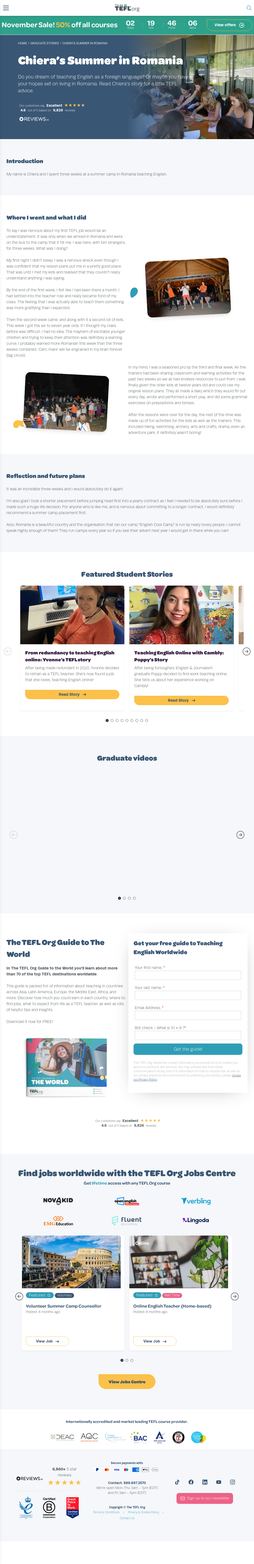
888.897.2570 (135, 1483)
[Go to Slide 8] (141, 721)
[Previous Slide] (7, 653)
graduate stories (44, 43)
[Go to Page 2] (126, 1361)
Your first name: (150, 968)
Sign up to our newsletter (204, 1498)
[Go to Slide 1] (107, 721)
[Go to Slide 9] (146, 721)
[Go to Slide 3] (117, 721)
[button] (6, 8)
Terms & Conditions (106, 1512)
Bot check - (160, 1028)
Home (22, 43)
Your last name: (150, 988)
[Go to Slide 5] (126, 721)
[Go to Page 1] (121, 1361)
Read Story (72, 694)
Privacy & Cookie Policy (143, 1512)
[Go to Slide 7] (136, 721)
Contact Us (127, 1518)
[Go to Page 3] (131, 1361)
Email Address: (149, 1008)
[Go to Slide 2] (112, 721)
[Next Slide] (246, 653)
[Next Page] (234, 1298)
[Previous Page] (19, 1298)
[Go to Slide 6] (131, 721)
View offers (230, 25)
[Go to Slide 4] (121, 721)
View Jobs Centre (127, 1382)
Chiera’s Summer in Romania (85, 43)
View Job (47, 1341)
